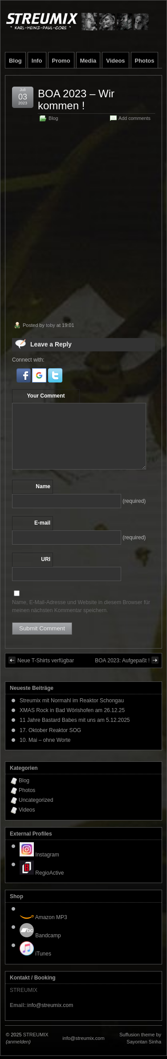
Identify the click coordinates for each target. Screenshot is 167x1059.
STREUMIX (36, 1034)
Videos (115, 60)
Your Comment (46, 396)
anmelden (18, 1041)
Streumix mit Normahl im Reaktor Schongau (72, 700)
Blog (15, 60)
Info (37, 60)
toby (50, 325)
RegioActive (42, 873)
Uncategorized (36, 800)
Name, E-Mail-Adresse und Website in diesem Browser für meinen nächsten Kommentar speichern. (81, 606)
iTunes (35, 954)
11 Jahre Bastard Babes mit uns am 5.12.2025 (75, 720)
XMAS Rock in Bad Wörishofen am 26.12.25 (72, 710)
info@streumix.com (50, 1005)
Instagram (39, 855)
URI (45, 559)
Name (43, 486)
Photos (145, 60)
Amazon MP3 (43, 917)
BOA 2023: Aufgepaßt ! (127, 660)
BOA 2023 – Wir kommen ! (76, 99)
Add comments (134, 118)
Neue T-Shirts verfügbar (41, 660)
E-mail (42, 523)
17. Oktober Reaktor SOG (50, 730)
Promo (61, 60)
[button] (24, 381)
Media (88, 60)
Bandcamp (40, 935)
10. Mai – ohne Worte (45, 740)
